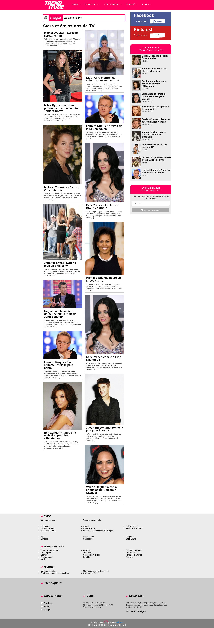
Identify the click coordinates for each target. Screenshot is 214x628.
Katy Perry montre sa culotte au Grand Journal (103, 79)
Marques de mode (49, 520)
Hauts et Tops (89, 528)
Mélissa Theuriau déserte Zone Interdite (61, 189)
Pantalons (45, 526)
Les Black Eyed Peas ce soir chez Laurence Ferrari (156, 158)
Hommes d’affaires (134, 555)
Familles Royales (133, 553)
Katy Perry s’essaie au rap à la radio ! (103, 358)
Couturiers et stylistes (50, 550)
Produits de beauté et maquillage (55, 573)
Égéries (44, 555)
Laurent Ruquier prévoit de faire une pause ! (104, 127)
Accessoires (88, 537)
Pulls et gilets (131, 526)
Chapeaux (130, 537)
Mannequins (46, 553)
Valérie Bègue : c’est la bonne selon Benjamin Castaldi (101, 489)
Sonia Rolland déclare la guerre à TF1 (154, 146)
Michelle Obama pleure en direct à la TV (103, 279)
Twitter (47, 606)
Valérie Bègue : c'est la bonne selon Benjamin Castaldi (153, 96)
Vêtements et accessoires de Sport (98, 530)
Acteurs (86, 550)
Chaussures (88, 539)
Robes (86, 526)
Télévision (87, 553)
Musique (44, 559)
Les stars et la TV (72, 18)
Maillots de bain (47, 528)
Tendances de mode (92, 520)
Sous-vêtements (48, 530)
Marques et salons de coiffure (96, 571)
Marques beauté (48, 571)
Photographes (47, 557)
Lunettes (44, 539)
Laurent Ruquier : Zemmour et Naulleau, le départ (156, 171)
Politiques (130, 557)
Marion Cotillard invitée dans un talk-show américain (154, 134)
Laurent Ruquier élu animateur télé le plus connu (58, 365)
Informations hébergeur (136, 611)
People (55, 18)
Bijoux (43, 537)
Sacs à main (131, 539)
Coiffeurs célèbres (133, 550)
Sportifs (86, 557)
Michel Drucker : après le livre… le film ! (61, 34)
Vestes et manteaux (134, 528)
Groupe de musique (91, 555)
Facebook (48, 603)
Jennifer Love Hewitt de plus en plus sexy (60, 264)
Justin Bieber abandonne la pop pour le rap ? (104, 429)
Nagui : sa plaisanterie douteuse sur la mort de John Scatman (60, 313)
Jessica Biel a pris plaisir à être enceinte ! (156, 107)
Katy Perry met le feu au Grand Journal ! (102, 206)
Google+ (47, 610)
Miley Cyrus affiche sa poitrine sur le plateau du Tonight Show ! (61, 108)
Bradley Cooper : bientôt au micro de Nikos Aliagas (156, 120)
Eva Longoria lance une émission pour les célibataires (60, 435)
